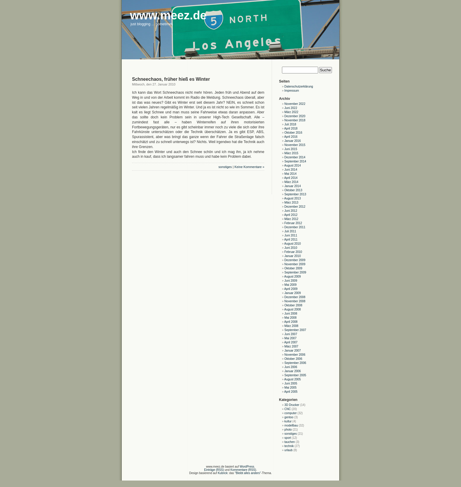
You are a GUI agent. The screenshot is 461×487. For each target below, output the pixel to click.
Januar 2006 (292, 371)
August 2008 (292, 309)
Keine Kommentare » (249, 167)
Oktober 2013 (293, 190)
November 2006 (294, 354)
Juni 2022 (290, 108)
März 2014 (291, 182)
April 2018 (291, 128)
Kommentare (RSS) (243, 469)
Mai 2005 (290, 387)
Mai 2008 (290, 317)
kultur (287, 421)
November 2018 (294, 120)
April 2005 (291, 391)
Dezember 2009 (294, 260)
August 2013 (292, 198)
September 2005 (295, 375)
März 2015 (291, 153)
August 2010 (292, 243)
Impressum (291, 90)
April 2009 (291, 288)
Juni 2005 (290, 383)
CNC (287, 409)
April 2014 (291, 177)
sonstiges (225, 167)
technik (289, 446)
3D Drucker (291, 405)
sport (287, 437)
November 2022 (294, 103)
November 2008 (294, 301)
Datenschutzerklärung (298, 86)
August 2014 (292, 165)
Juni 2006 (290, 367)
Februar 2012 (293, 223)
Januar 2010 (292, 256)
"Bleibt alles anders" (248, 473)
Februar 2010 (293, 251)
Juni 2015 (290, 149)
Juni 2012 (290, 210)
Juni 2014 (290, 169)
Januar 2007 (292, 350)
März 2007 (291, 346)
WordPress (247, 466)
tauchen (289, 442)
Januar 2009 (292, 293)
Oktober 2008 (293, 305)
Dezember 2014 (294, 157)
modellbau (291, 425)
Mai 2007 (290, 338)
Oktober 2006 (293, 358)
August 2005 (292, 379)
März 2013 (291, 202)
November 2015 (294, 145)
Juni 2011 (290, 235)
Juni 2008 (290, 313)
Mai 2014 (290, 173)
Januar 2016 (292, 140)
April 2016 (291, 136)
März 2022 (291, 112)
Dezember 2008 (294, 297)
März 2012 (291, 219)
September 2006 (295, 363)
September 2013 (295, 194)
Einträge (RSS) (214, 469)
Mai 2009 (290, 284)
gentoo (288, 417)
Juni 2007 (290, 334)
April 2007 (291, 342)
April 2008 (291, 321)
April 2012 (291, 214)
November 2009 (294, 264)
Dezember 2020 (294, 116)
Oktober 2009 (293, 268)
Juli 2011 (290, 231)
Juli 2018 (290, 124)
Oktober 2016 (293, 132)
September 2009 (295, 272)
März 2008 (291, 326)
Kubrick (223, 473)
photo (288, 429)
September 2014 (295, 161)
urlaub (288, 450)
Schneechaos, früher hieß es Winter (171, 79)
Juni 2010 (290, 247)
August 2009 (292, 276)
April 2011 (291, 239)
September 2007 (295, 330)
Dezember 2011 (294, 227)
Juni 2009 (290, 280)
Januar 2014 (292, 186)
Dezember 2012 (294, 206)
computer (290, 413)
